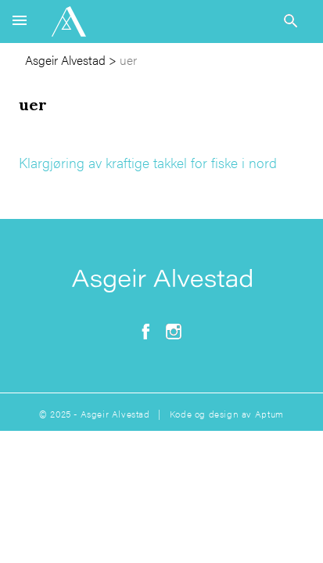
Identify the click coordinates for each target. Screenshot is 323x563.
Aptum (269, 414)
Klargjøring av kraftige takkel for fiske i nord (148, 162)
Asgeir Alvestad (65, 60)
